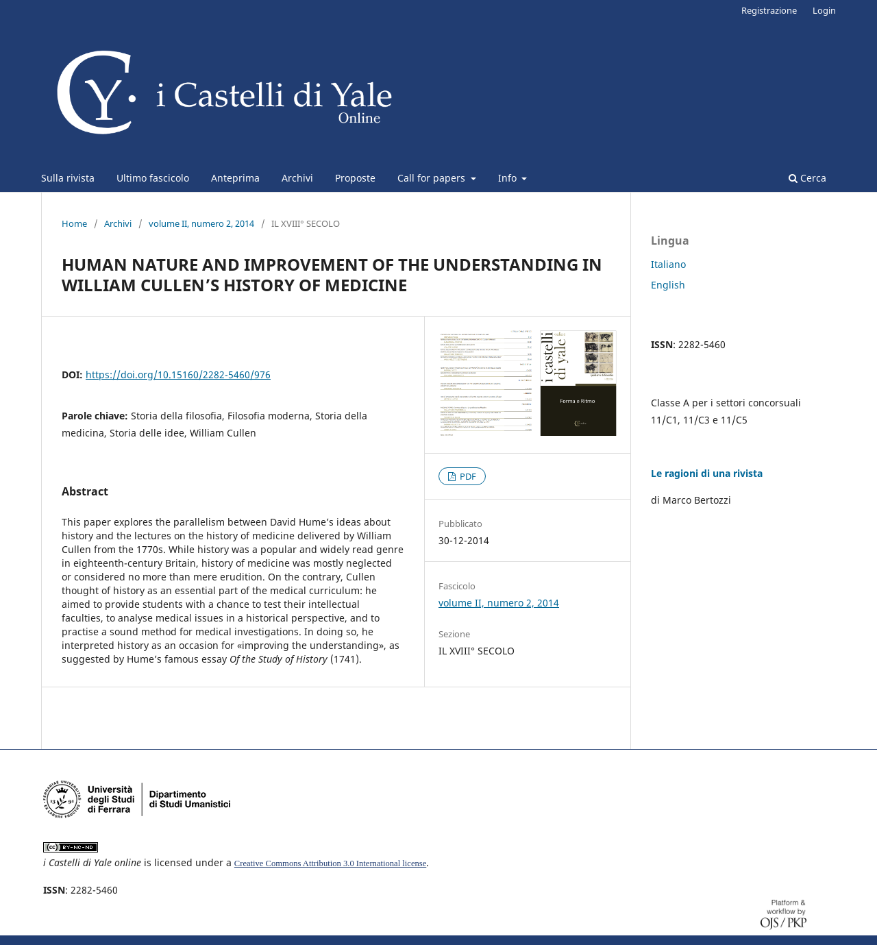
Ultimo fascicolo (152, 177)
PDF (467, 476)
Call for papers (432, 177)
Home (74, 223)
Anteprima (235, 177)
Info (508, 177)
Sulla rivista (68, 177)
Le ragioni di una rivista (707, 473)
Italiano (668, 264)
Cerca (807, 177)
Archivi (297, 177)
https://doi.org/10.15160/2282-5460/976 (178, 374)
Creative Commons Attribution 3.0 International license (330, 863)
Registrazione (769, 10)
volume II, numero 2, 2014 (201, 223)
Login (824, 10)
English (668, 284)
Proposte (355, 177)
